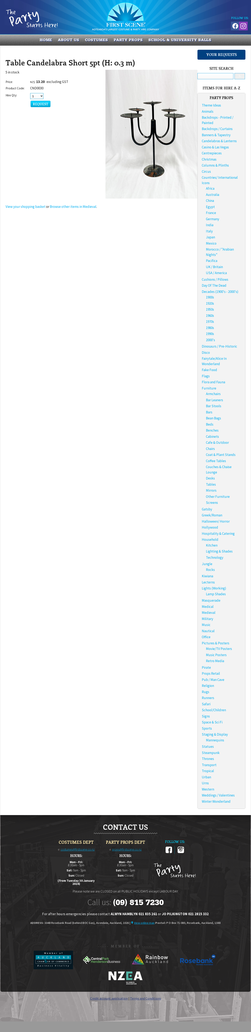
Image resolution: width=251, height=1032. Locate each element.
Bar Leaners (214, 400)
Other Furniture (218, 496)
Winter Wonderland (216, 801)
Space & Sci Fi (212, 722)
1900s (210, 297)
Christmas (209, 159)
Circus (206, 171)
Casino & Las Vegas (215, 147)
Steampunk (211, 752)
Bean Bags (213, 418)
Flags (206, 376)
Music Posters (216, 655)
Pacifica (211, 260)
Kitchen (212, 545)
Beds (209, 424)
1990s (210, 333)
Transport (209, 765)
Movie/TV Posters (219, 648)
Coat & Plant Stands (220, 454)
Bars (209, 412)
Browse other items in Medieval (73, 206)
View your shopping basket (25, 206)
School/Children (214, 710)
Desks (210, 478)
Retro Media (215, 661)
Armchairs (213, 394)
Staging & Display (215, 734)
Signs (206, 716)
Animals (207, 111)
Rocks (210, 569)
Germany (212, 219)
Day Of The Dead (214, 285)
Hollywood (210, 527)
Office (206, 637)
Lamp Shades (216, 594)
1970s (210, 321)
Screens (212, 502)
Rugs (205, 692)
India (209, 225)
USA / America (216, 273)
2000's (210, 340)
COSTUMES (96, 40)
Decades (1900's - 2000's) (220, 291)
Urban (206, 777)
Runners (208, 698)
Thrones (208, 758)
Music (206, 625)
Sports (207, 728)
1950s (210, 309)
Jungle (207, 564)
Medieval (208, 612)
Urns (205, 783)
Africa (210, 188)
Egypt (210, 207)
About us (68, 40)
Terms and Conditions (145, 998)
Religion (208, 685)
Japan (210, 237)
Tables (211, 484)
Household (210, 539)
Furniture (209, 388)
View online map (144, 923)
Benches (212, 430)
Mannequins (215, 740)
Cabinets (212, 436)
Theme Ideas (211, 105)
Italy (209, 231)
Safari (206, 704)
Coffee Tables (216, 461)
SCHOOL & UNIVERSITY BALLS (180, 40)
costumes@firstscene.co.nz (78, 849)
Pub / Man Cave (213, 679)
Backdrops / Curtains (217, 129)
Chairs (210, 448)
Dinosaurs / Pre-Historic (219, 346)
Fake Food (209, 370)
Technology (214, 557)
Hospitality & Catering (218, 533)
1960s (210, 315)
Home (46, 40)
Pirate (206, 667)
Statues (208, 746)
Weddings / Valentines (218, 795)
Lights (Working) (214, 588)
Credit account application (109, 998)
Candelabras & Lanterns (219, 141)
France (211, 213)
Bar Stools (213, 406)
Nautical (208, 631)
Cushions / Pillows (215, 279)
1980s (210, 327)
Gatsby (207, 509)
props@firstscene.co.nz (127, 849)
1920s (210, 303)
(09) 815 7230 (138, 902)
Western (208, 789)
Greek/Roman (212, 515)
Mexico (211, 243)
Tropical (208, 771)
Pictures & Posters (215, 643)
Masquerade (211, 600)
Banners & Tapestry (216, 135)
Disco (206, 352)
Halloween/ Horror (216, 521)
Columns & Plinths (215, 165)
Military (207, 619)
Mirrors (211, 490)
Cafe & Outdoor (217, 442)
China (210, 200)
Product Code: (15, 88)
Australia (212, 194)
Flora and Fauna (213, 382)
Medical (208, 606)
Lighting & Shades (219, 551)
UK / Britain (214, 267)
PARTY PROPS (128, 40)
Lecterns (208, 582)
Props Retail (211, 673)
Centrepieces (212, 153)
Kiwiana (207, 576)
